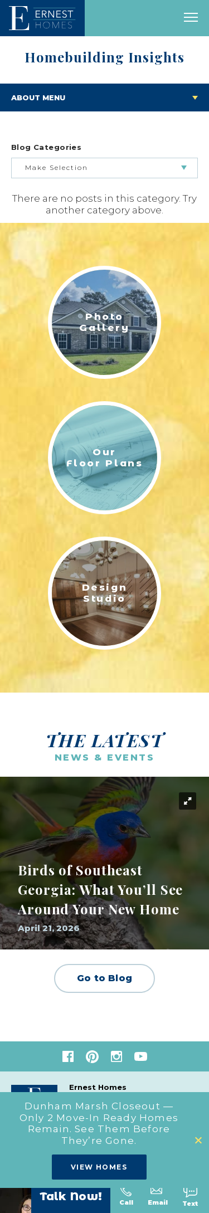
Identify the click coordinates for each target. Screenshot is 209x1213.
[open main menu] (191, 18)
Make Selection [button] (56, 167)
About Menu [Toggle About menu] (38, 97)
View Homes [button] (99, 1167)
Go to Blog (104, 978)
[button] (199, 1140)
